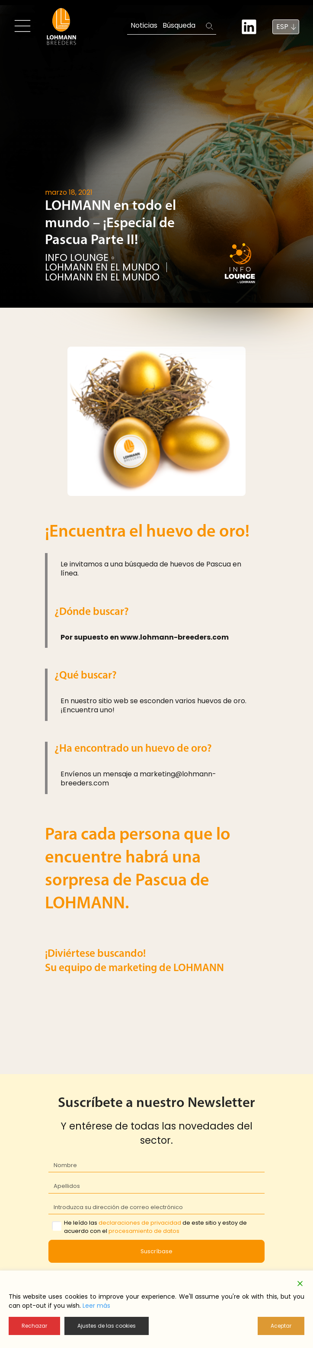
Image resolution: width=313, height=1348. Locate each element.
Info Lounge (77, 258)
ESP (282, 27)
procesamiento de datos (144, 1231)
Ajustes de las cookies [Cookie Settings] (106, 1325)
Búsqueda (179, 25)
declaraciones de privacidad (140, 1222)
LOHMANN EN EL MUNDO (102, 267)
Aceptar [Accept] (281, 1325)
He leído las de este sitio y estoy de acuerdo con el (155, 1227)
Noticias (144, 25)
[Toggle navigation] (22, 26)
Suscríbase (156, 1251)
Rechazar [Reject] (34, 1325)
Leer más (96, 1305)
